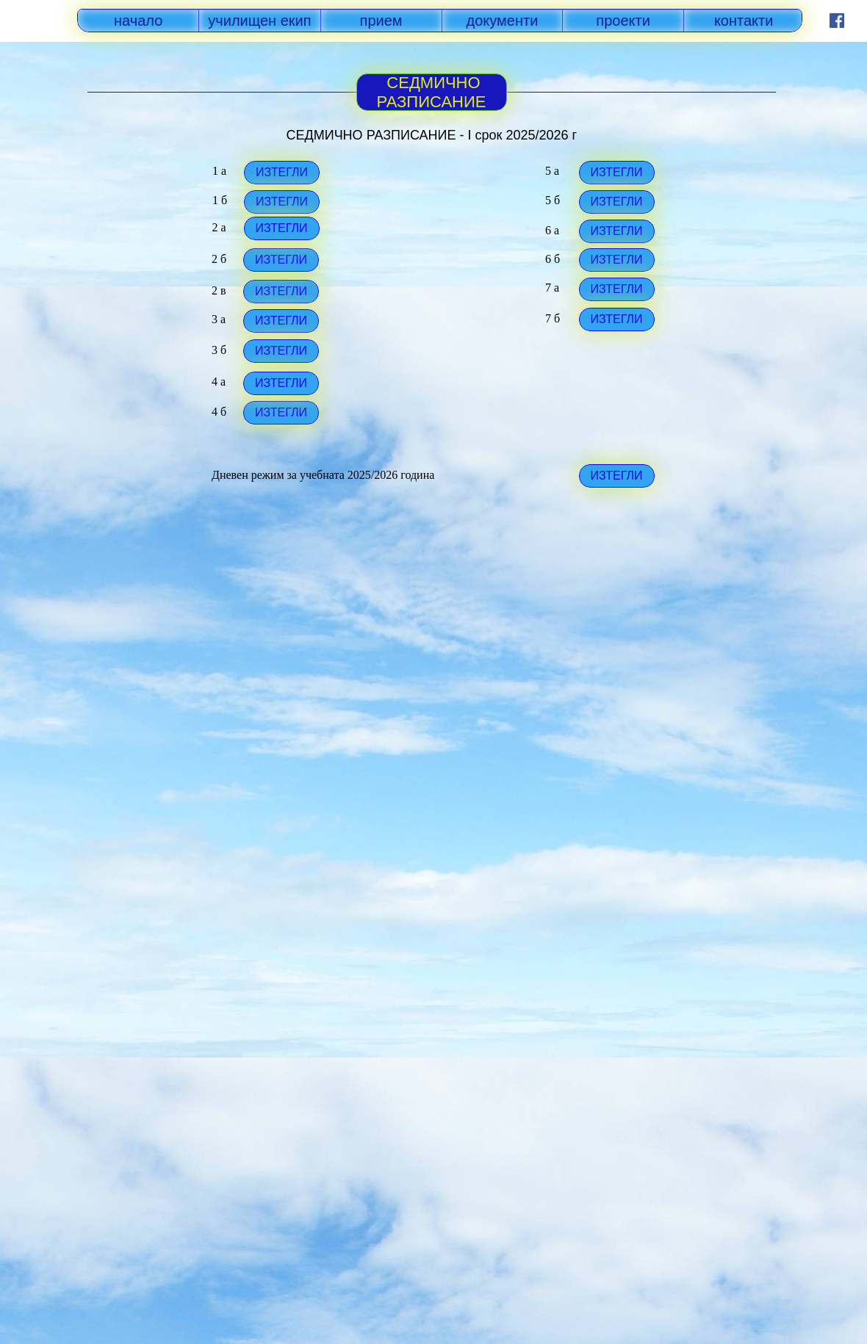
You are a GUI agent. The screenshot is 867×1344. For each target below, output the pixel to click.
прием (381, 20)
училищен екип (259, 20)
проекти (623, 20)
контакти (744, 20)
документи (503, 20)
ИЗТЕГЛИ (281, 228)
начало (138, 20)
